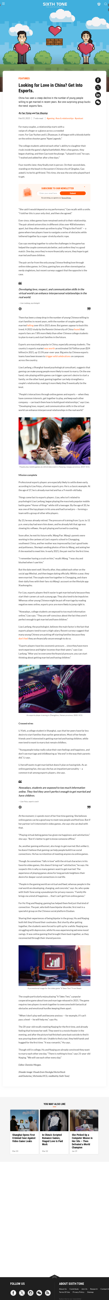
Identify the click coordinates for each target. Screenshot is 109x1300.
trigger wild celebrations (58, 356)
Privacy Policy (78, 1292)
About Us (63, 1289)
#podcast (79, 118)
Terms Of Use (64, 1292)
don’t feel (23, 638)
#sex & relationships (65, 118)
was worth (49, 348)
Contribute (74, 1289)
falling (30, 325)
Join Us (84, 1289)
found (77, 329)
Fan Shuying (41, 113)
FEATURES (24, 78)
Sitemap (90, 1292)
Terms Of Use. (66, 198)
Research (94, 1289)
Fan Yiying (26, 113)
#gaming (50, 118)
